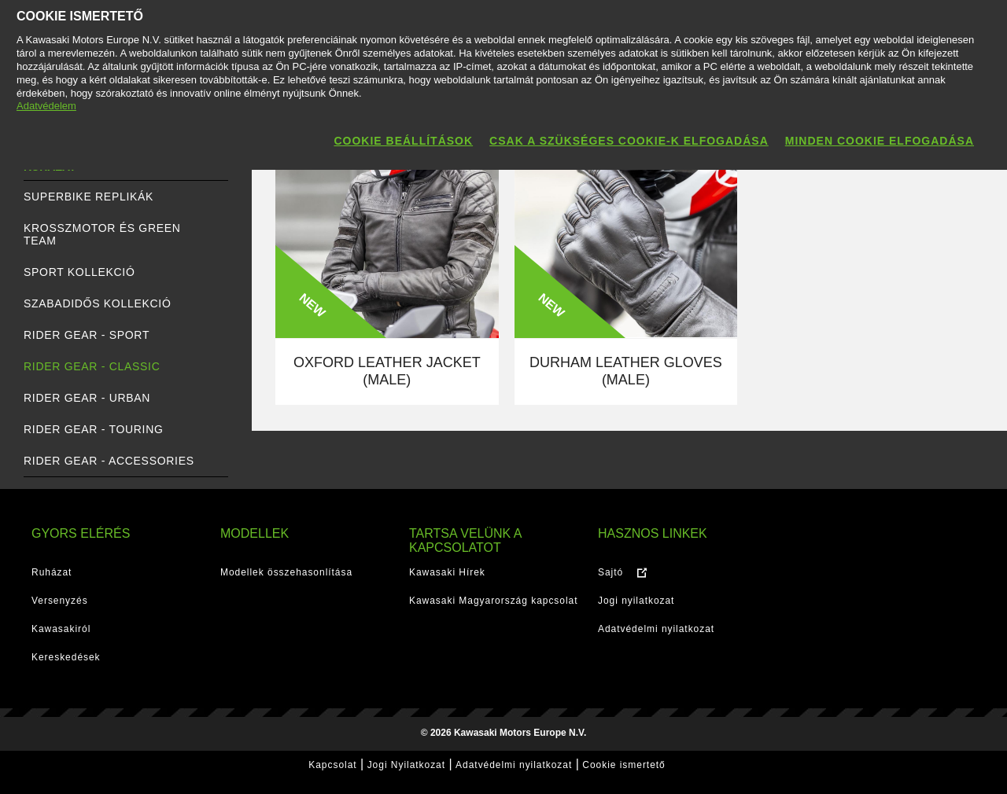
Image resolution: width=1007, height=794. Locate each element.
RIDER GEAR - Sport (86, 335)
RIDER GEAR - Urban (87, 397)
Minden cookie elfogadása (879, 140)
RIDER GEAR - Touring (94, 429)
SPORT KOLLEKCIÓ (79, 272)
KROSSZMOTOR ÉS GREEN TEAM (102, 234)
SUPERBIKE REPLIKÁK (88, 196)
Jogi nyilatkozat (636, 600)
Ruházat (51, 572)
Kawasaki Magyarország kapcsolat (493, 600)
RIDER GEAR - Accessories (109, 460)
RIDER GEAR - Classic (92, 366)
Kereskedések (66, 657)
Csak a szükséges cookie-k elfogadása (629, 140)
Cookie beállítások (403, 140)
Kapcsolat (332, 764)
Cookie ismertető (623, 764)
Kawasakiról (60, 628)
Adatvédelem (46, 106)
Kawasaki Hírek (447, 572)
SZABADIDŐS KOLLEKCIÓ (98, 303)
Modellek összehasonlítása (286, 572)
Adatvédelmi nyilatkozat (656, 628)
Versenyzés (59, 600)
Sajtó (610, 572)
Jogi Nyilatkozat (406, 764)
